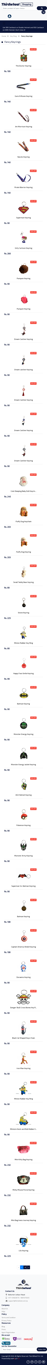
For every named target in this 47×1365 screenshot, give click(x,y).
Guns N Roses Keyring (23, 96)
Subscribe (42, 1349)
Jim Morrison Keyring (23, 126)
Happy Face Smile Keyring (23, 673)
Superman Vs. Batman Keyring (23, 886)
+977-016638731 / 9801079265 (18, 1298)
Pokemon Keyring (23, 825)
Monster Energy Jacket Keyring (23, 764)
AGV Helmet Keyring (24, 795)
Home (4, 36)
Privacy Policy (6, 1320)
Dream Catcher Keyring (23, 339)
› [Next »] (28, 1267)
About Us (5, 1309)
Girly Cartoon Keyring (23, 248)
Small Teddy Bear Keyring (23, 582)
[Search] (23, 1349)
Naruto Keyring (24, 157)
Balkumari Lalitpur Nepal (16, 1295)
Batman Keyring (23, 704)
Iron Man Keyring (23, 1068)
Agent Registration (8, 1332)
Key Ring (13, 36)
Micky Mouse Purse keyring (23, 1190)
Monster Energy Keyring (23, 734)
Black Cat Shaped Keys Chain (23, 1038)
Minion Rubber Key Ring (23, 643)
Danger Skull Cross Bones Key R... (23, 1007)
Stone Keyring (23, 613)
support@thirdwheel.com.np (18, 1301)
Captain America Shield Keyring (23, 947)
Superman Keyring (23, 218)
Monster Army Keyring (23, 856)
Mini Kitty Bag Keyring (23, 1159)
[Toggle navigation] (4, 23)
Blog (3, 1326)
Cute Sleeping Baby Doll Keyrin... (23, 491)
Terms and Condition (9, 1317)
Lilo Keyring (23, 1250)
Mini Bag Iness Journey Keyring (23, 1220)
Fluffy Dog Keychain (23, 521)
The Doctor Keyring (23, 66)
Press (4, 1329)
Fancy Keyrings (27, 36)
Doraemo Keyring (24, 977)
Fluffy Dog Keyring (23, 552)
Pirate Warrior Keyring (23, 187)
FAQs (3, 1311)
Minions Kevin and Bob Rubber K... (23, 1129)
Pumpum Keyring (23, 278)
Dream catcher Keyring (23, 369)
